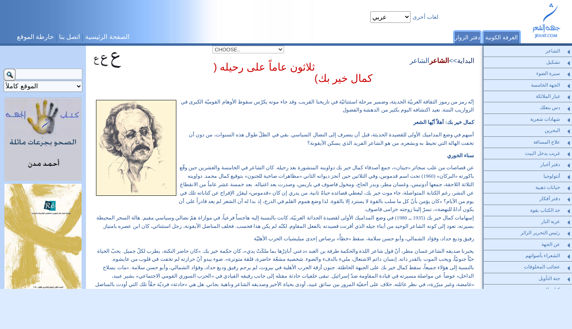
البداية (465, 61)
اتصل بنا (69, 36)
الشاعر (439, 61)
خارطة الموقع (35, 36)
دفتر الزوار (467, 37)
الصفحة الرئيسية (107, 36)
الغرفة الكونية (501, 37)
